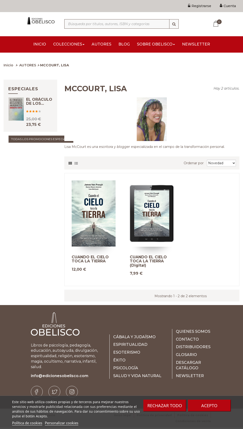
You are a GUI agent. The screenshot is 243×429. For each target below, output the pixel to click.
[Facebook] (37, 393)
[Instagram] (72, 393)
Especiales (23, 90)
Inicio (8, 66)
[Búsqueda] (174, 24)
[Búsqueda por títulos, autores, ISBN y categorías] (121, 24)
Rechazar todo (164, 405)
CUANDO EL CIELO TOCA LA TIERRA (90, 260)
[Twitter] (54, 393)
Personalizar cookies (61, 422)
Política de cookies (27, 422)
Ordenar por (194, 164)
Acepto (209, 405)
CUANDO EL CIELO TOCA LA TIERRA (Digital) (148, 262)
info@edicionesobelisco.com (59, 377)
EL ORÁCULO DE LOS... (39, 107)
